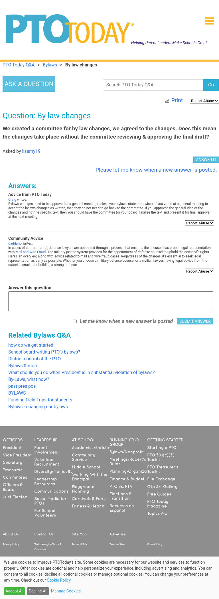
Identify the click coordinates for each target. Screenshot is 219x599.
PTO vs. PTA (121, 486)
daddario (15, 243)
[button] (207, 19)
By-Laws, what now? (28, 379)
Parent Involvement (46, 449)
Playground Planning (83, 489)
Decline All (38, 591)
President (12, 447)
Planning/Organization (132, 471)
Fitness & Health (88, 506)
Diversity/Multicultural (56, 471)
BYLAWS (17, 393)
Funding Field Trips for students (40, 400)
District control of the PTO (34, 359)
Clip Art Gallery (162, 486)
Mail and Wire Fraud (30, 252)
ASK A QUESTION (29, 84)
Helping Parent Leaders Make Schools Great (169, 42)
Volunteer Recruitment (46, 461)
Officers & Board (13, 487)
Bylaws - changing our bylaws (38, 406)
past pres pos (22, 386)
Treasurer (12, 470)
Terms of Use (117, 544)
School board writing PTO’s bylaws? (44, 352)
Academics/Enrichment (95, 447)
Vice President (17, 455)
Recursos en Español (122, 508)
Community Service (83, 457)
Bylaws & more (23, 365)
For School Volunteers (45, 512)
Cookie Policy (154, 544)
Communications (51, 491)
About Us (11, 534)
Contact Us (44, 534)
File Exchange (161, 479)
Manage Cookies (66, 591)
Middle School (86, 467)
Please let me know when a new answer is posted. (156, 169)
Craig (12, 200)
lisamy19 (31, 151)
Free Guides (159, 494)
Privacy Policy (11, 544)
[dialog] (109, 578)
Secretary (12, 462)
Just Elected (15, 497)
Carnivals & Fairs (89, 498)
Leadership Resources (45, 481)
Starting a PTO (162, 447)
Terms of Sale (79, 544)
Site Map (79, 534)
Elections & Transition (121, 496)
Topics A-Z (157, 513)
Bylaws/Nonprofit (127, 452)
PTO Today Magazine (157, 503)
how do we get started (30, 345)
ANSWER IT (206, 159)
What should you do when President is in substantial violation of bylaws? (81, 372)
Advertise (117, 534)
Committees (15, 477)
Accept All (15, 591)
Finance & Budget (127, 479)
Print (177, 100)
